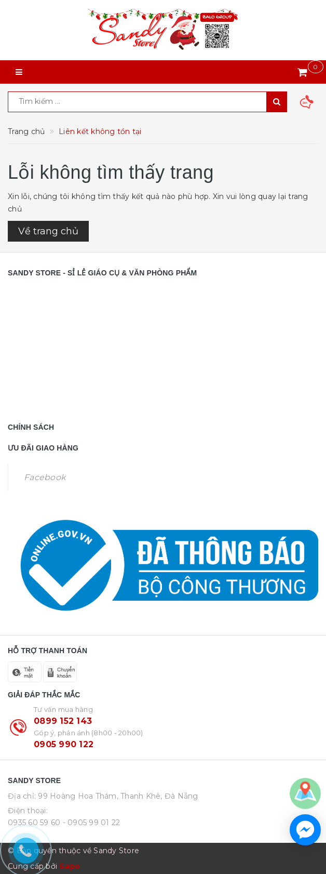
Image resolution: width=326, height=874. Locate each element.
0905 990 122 (63, 744)
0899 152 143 (63, 721)
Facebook (44, 477)
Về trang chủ (48, 231)
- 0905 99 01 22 (91, 822)
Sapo (69, 866)
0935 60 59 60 (34, 822)
